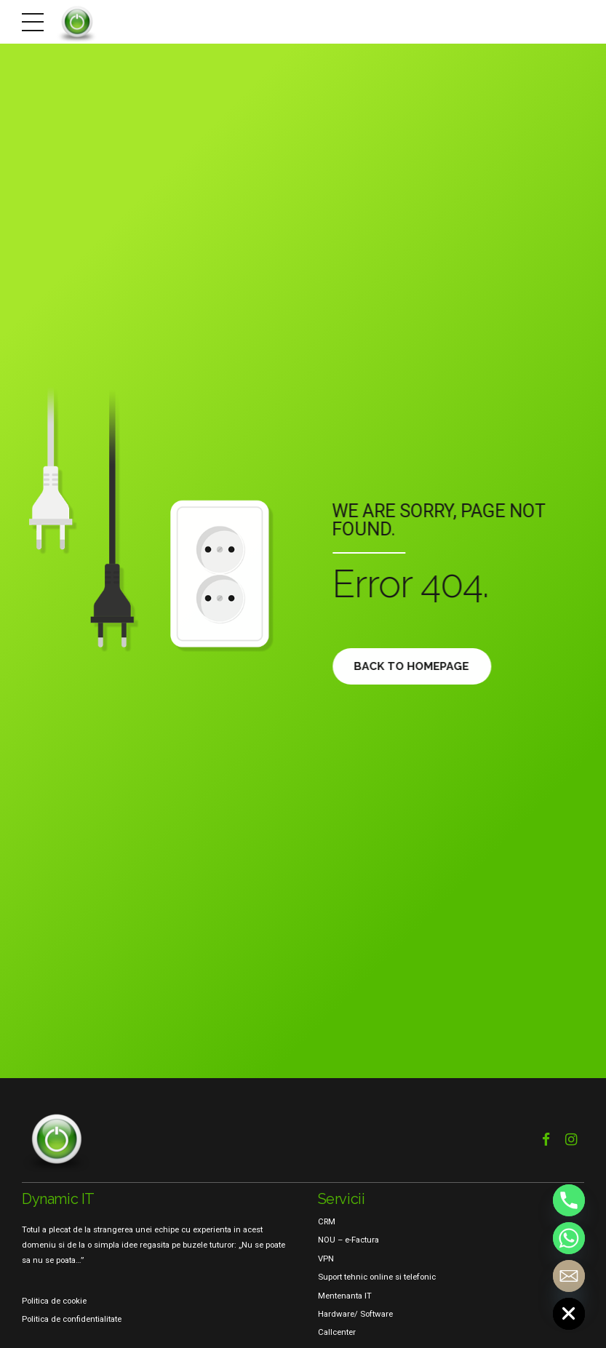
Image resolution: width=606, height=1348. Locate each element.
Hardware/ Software (355, 1314)
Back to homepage (414, 666)
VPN (326, 1258)
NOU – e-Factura (348, 1240)
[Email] (569, 1276)
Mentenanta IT (345, 1296)
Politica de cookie (54, 1301)
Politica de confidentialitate (71, 1319)
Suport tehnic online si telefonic (377, 1277)
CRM (326, 1221)
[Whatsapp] (569, 1238)
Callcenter (337, 1332)
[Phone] (569, 1200)
